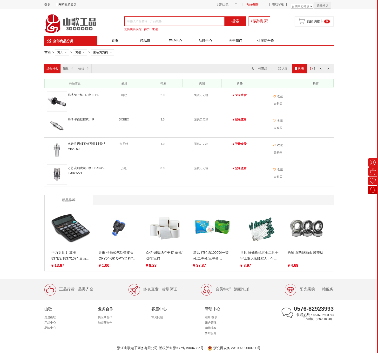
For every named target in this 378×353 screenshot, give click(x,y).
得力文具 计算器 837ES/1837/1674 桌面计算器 (70, 256)
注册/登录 (211, 317)
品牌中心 (205, 40)
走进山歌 (50, 317)
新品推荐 (68, 200)
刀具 (60, 52)
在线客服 (278, 4)
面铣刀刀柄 (100, 52)
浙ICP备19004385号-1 (190, 348)
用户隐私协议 (67, 4)
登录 (47, 4)
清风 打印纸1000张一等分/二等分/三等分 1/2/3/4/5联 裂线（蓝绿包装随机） (212, 256)
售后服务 (210, 333)
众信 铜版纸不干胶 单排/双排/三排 (164, 255)
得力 (147, 29)
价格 (81, 68)
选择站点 (322, 5)
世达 (155, 29)
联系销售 (253, 4)
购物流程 (210, 328)
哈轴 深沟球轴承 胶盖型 (305, 252)
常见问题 (157, 317)
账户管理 (210, 322)
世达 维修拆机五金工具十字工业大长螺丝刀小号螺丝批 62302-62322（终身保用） (259, 256)
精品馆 (145, 40)
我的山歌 (223, 4)
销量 (66, 68)
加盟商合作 (105, 322)
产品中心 (175, 40)
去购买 (278, 103)
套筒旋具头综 (133, 29)
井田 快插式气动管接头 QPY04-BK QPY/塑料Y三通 (117, 256)
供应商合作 (265, 40)
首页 (115, 40)
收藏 (278, 96)
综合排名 (52, 68)
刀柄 (78, 52)
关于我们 (235, 40)
